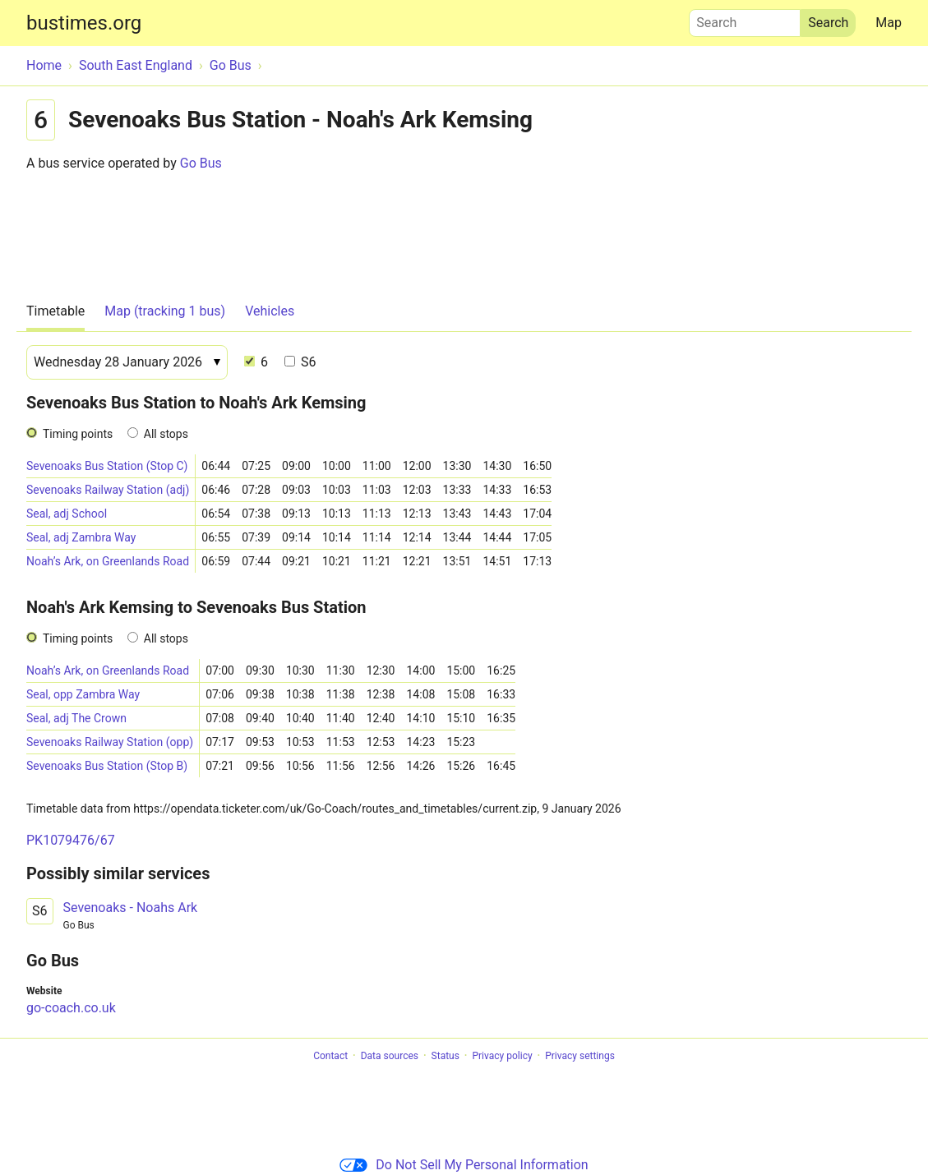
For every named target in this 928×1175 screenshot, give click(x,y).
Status (445, 1056)
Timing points (78, 433)
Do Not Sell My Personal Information (463, 1165)
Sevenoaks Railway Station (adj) (107, 489)
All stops (166, 433)
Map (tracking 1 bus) (164, 311)
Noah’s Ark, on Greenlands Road (107, 561)
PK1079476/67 (70, 840)
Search (745, 19)
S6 (300, 362)
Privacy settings (580, 1056)
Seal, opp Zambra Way (83, 694)
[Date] (127, 362)
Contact (330, 1056)
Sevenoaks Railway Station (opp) (109, 742)
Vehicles (269, 311)
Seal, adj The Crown (76, 718)
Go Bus (201, 163)
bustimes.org (83, 23)
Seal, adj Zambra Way (81, 537)
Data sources (389, 1056)
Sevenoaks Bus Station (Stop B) (106, 765)
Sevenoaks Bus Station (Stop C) (106, 465)
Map (888, 22)
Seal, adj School (66, 513)
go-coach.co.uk (71, 1008)
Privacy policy (502, 1056)
